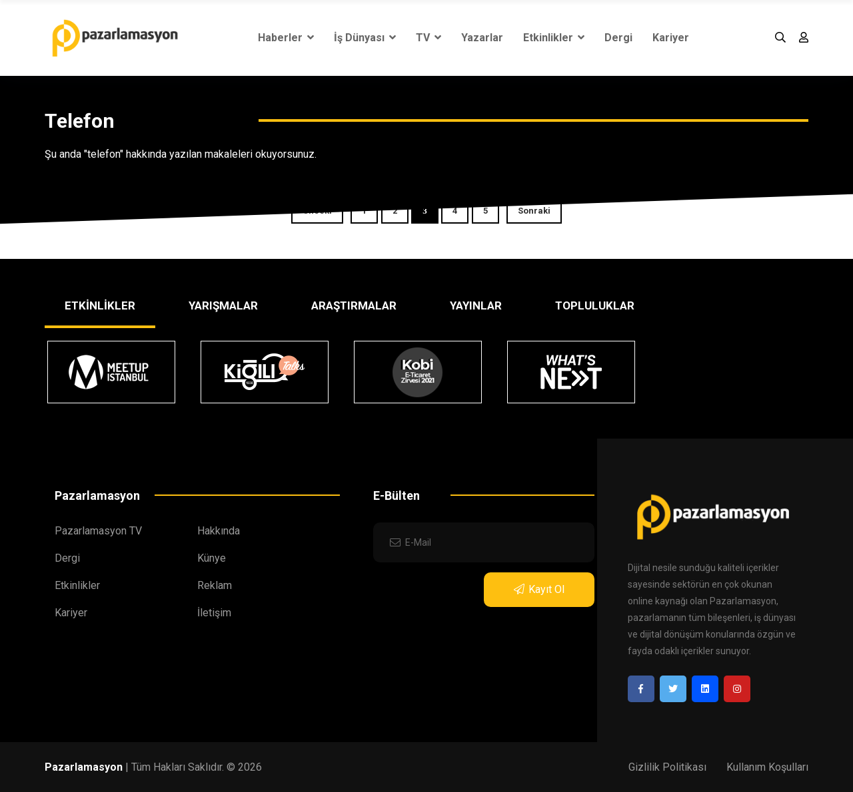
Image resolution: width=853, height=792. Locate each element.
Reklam (214, 585)
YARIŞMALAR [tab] (223, 305)
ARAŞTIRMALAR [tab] (354, 305)
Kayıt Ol (539, 589)
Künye (211, 558)
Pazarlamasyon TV (98, 530)
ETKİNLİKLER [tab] (100, 305)
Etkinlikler (553, 37)
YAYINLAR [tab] (476, 305)
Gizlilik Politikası (667, 767)
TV (428, 37)
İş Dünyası (365, 37)
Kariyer (670, 37)
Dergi (618, 37)
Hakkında (218, 530)
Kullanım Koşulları (767, 767)
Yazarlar (482, 37)
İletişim (214, 612)
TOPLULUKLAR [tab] (594, 305)
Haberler (286, 37)
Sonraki (534, 211)
